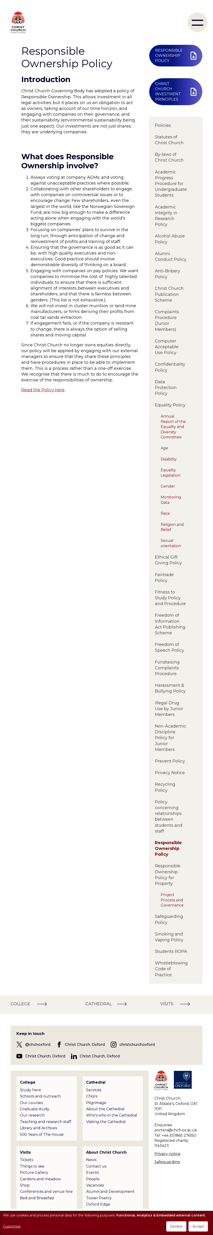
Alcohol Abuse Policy (170, 238)
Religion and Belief (172, 527)
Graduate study (34, 1109)
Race (165, 513)
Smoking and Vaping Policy (169, 937)
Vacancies (95, 1185)
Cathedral (96, 1082)
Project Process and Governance (172, 900)
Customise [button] (12, 1226)
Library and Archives (38, 1128)
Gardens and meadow (40, 1179)
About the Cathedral (105, 1109)
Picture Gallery (34, 1172)
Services (93, 1090)
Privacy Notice (170, 772)
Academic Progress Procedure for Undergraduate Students (171, 183)
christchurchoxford (137, 1044)
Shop (25, 1185)
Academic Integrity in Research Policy (166, 215)
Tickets (26, 1160)
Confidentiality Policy (170, 367)
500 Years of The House (42, 1134)
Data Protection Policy (166, 387)
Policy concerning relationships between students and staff (168, 816)
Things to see (32, 1166)
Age (164, 448)
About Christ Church (106, 1152)
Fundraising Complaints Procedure (167, 668)
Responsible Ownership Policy (168, 848)
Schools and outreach (40, 1096)
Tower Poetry (99, 1198)
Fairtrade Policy (164, 577)
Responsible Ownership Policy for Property (167, 874)
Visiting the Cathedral (106, 1122)
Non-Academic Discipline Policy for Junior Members (170, 738)
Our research (32, 1115)
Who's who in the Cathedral (111, 1115)
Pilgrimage (96, 1103)
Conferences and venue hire (46, 1191)
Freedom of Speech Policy (169, 647)
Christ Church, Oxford (85, 1044)
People (93, 1179)
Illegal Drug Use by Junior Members (169, 708)
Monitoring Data (171, 499)
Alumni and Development (110, 1191)
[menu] (197, 22)
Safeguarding (167, 1162)
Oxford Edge (98, 1204)
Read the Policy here (43, 390)
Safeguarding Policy (169, 919)
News (91, 1160)
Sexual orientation (171, 543)
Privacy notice (167, 1154)
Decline (176, 1226)
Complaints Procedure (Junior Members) (167, 320)
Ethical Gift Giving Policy (168, 560)
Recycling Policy (165, 787)
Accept (198, 1226)
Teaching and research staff (45, 1122)
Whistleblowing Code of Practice (171, 969)
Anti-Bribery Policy (167, 273)
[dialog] (106, 1223)
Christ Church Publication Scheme (169, 294)
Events (92, 1172)
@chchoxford (37, 1044)
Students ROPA (171, 951)
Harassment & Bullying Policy (170, 688)
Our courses (31, 1103)
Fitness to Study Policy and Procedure (170, 598)
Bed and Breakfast (37, 1198)
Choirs (91, 1096)
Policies (163, 125)
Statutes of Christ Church (169, 139)
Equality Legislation (170, 472)
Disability (169, 459)
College (27, 1082)
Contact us (96, 1166)
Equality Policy (170, 405)
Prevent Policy (170, 761)
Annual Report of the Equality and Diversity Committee (173, 426)
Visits (25, 1152)
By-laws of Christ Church (169, 157)
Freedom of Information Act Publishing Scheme (170, 624)
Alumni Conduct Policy (170, 256)
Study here (30, 1090)
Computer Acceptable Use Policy (167, 346)
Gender (168, 486)
